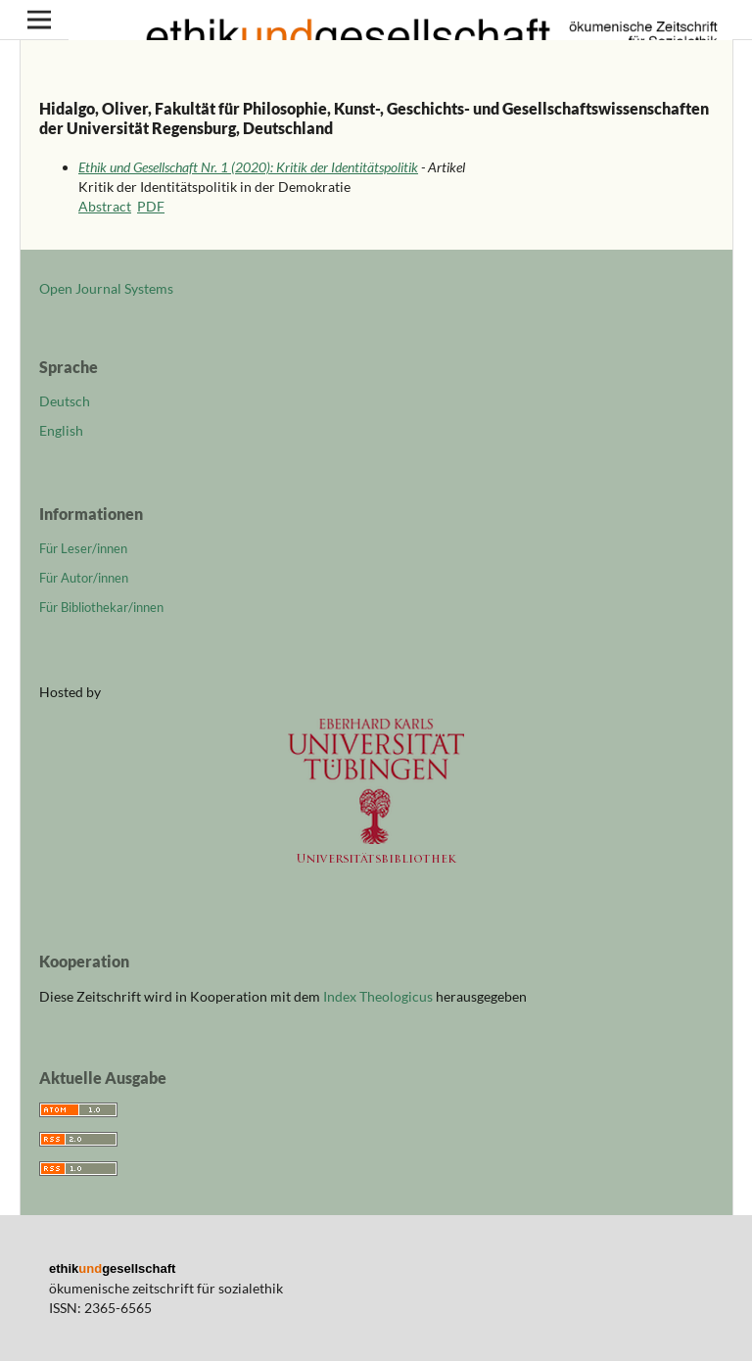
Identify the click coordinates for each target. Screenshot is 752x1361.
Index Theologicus (379, 996)
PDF (150, 206)
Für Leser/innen (83, 548)
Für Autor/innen (83, 578)
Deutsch (64, 401)
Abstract (104, 206)
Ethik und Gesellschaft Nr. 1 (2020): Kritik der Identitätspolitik (248, 167)
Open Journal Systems (106, 288)
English (61, 430)
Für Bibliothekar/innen (101, 607)
